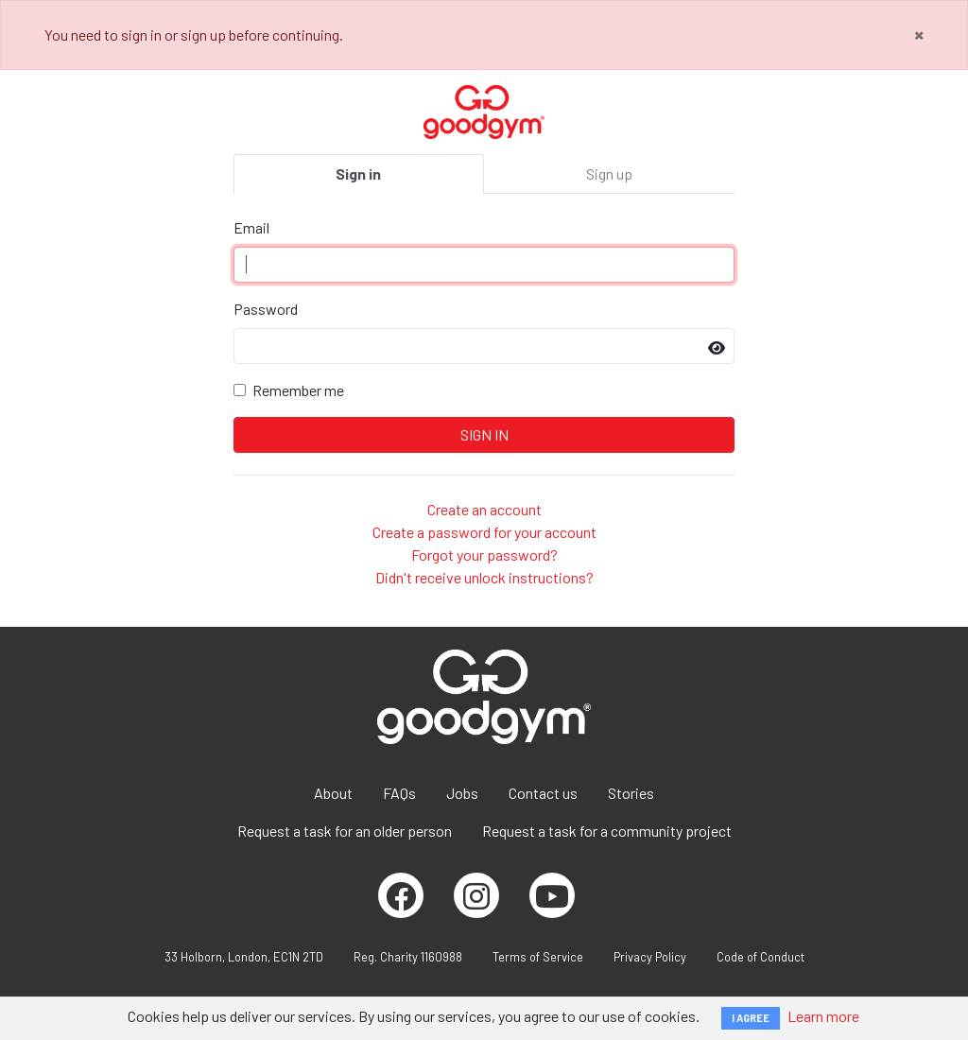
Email (251, 227)
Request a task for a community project (607, 831)
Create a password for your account (484, 532)
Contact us (543, 793)
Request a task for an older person (344, 831)
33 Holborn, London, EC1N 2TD (243, 956)
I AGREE (750, 1018)
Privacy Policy (650, 956)
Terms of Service (538, 956)
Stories (631, 793)
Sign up (609, 173)
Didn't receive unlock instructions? (484, 577)
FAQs (399, 793)
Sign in (358, 173)
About (333, 793)
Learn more (823, 1016)
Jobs (462, 793)
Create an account (484, 509)
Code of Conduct (760, 956)
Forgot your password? (484, 554)
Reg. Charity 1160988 (408, 956)
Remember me (298, 390)
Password (265, 309)
